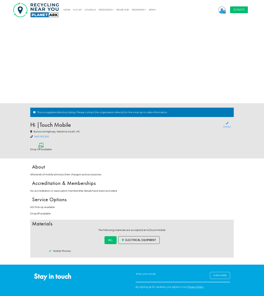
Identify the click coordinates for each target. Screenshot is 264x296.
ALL (110, 240)
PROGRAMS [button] (138, 9)
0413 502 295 (41, 136)
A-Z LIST (77, 9)
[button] (222, 10)
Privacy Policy (195, 287)
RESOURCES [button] (105, 9)
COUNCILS (90, 9)
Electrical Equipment (139, 240)
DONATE (239, 9)
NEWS (152, 9)
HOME (66, 9)
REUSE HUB (122, 9)
